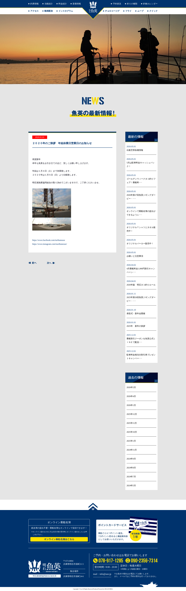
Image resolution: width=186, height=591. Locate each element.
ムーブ (140, 11)
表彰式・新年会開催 (136, 313)
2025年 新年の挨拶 (136, 326)
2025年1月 (131, 441)
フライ (128, 11)
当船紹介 (48, 4)
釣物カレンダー (150, 4)
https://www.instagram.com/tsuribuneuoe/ (49, 244)
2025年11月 (132, 423)
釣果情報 (34, 4)
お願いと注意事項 (135, 256)
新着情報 (77, 4)
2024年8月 (131, 468)
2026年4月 (131, 396)
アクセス (34, 11)
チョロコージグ (112, 11)
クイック (153, 11)
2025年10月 (132, 432)
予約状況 (117, 4)
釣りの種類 (132, 4)
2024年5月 (131, 485)
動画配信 (48, 11)
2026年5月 (131, 387)
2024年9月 (131, 459)
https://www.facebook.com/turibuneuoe (48, 240)
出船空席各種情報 (135, 150)
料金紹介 (63, 4)
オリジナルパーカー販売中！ (140, 243)
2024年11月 (132, 450)
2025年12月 (132, 414)
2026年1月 (131, 405)
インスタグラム (66, 11)
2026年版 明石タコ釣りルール (141, 285)
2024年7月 (131, 476)
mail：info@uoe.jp (102, 574)
